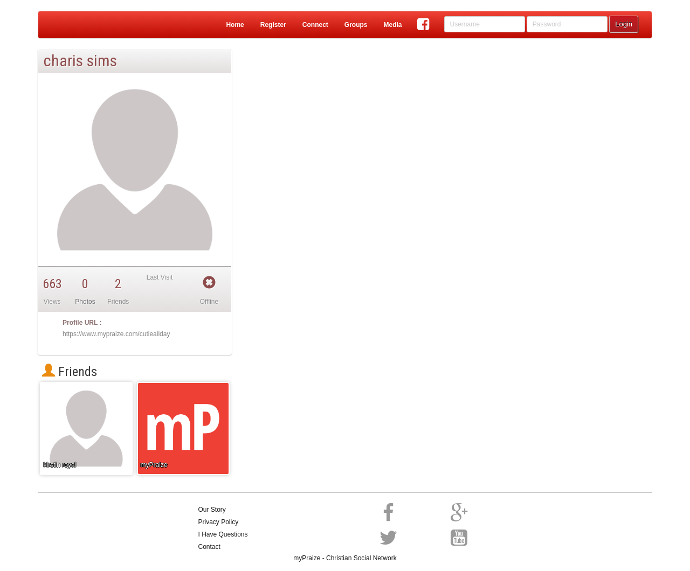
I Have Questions (223, 534)
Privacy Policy (218, 522)
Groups (356, 25)
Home (235, 25)
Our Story (212, 509)
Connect (315, 25)
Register (273, 25)
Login (623, 24)
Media (392, 25)
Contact (209, 547)
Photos (85, 301)
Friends (69, 371)
